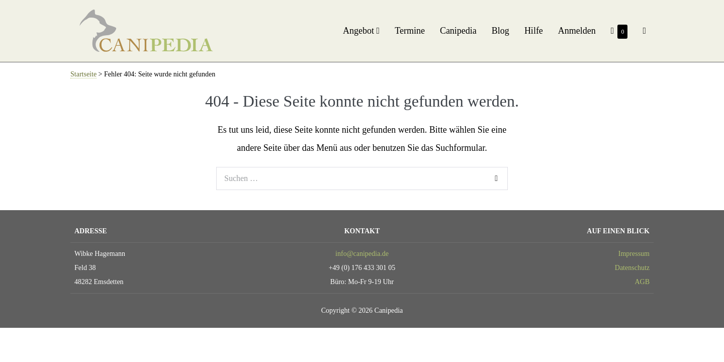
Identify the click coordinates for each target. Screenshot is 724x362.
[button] (644, 31)
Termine (410, 31)
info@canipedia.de (362, 253)
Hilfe (533, 31)
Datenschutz (632, 268)
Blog (500, 31)
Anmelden (577, 31)
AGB (642, 282)
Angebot (361, 31)
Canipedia (458, 31)
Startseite (83, 74)
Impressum (634, 253)
